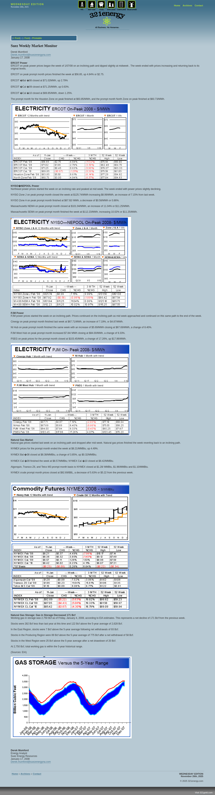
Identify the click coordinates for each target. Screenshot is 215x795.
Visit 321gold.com (204, 792)
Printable (37, 38)
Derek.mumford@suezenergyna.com (31, 54)
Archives (187, 5)
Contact (199, 5)
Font (17, 38)
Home (177, 5)
